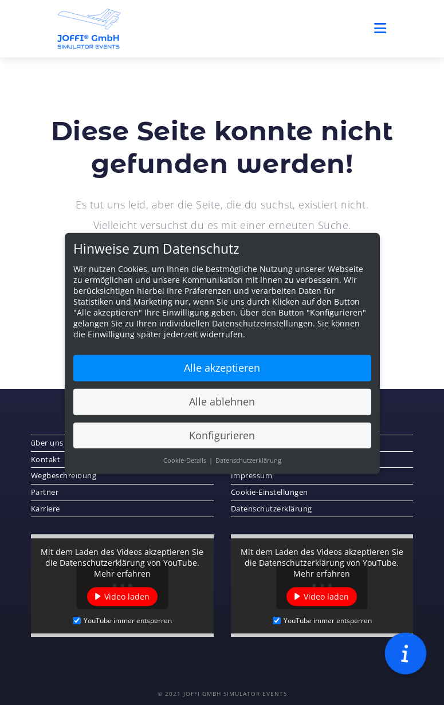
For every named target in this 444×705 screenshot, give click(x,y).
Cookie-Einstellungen (269, 492)
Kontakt (46, 459)
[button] (405, 654)
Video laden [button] (127, 596)
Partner (45, 492)
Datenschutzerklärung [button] (248, 465)
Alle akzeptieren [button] (222, 372)
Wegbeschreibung (64, 475)
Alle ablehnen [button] (222, 406)
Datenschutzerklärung (271, 508)
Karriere (45, 508)
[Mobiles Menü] (380, 28)
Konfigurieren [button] (222, 440)
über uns (47, 443)
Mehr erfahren (122, 573)
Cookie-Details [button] (185, 465)
